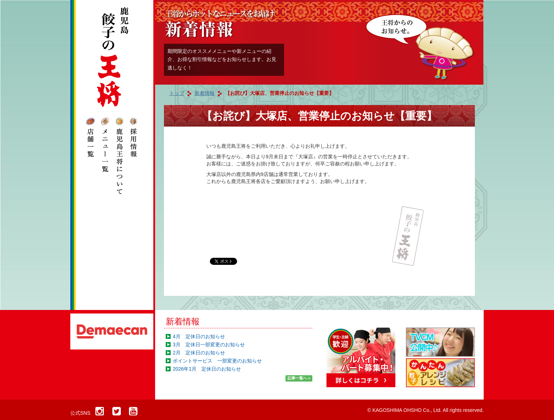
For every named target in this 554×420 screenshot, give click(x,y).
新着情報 (183, 321)
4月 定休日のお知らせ (199, 336)
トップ (176, 93)
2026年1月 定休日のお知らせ (207, 369)
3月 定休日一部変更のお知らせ (209, 344)
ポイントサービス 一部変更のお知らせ (217, 361)
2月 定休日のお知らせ (199, 352)
